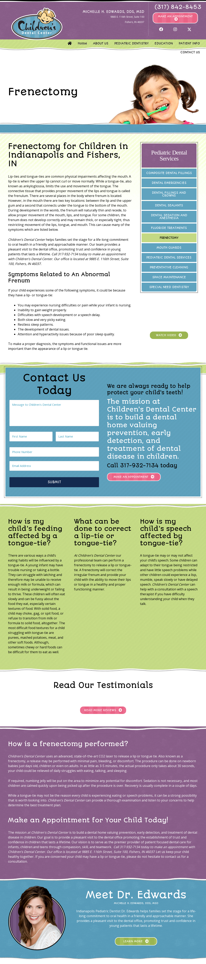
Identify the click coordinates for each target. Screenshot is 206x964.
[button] (175, 18)
